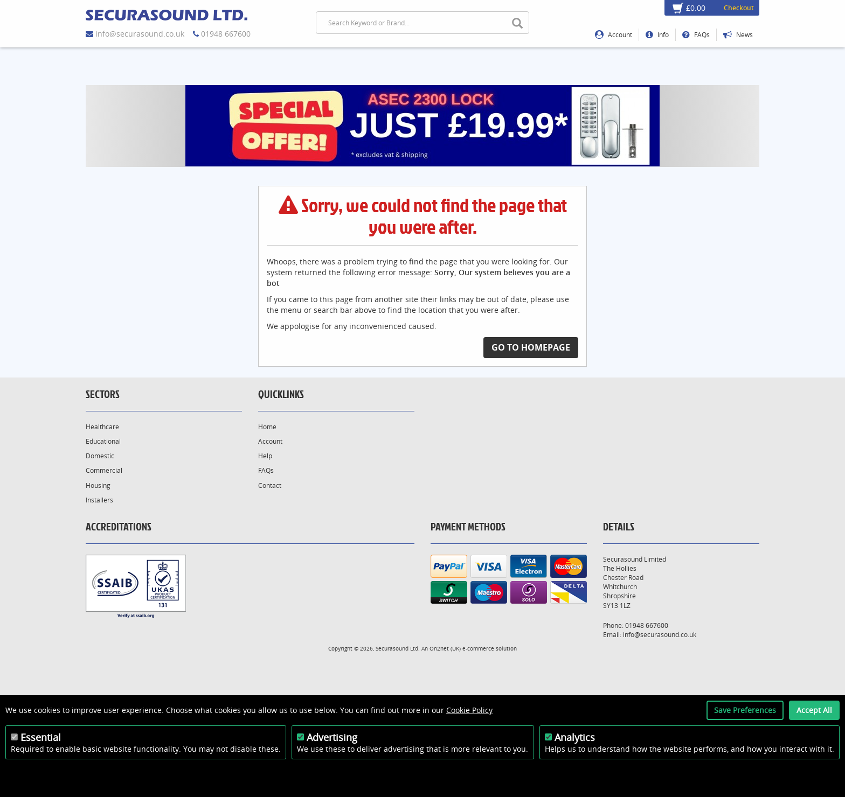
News (738, 34)
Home (267, 426)
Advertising (332, 737)
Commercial (104, 470)
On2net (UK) (445, 648)
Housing (98, 485)
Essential (40, 737)
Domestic (100, 455)
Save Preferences (745, 710)
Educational (103, 441)
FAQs (696, 34)
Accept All (814, 710)
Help (265, 455)
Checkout (739, 7)
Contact (269, 485)
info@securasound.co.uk (139, 34)
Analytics (575, 737)
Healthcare (102, 426)
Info (657, 34)
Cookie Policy (469, 710)
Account (613, 34)
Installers (99, 500)
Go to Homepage (530, 347)
